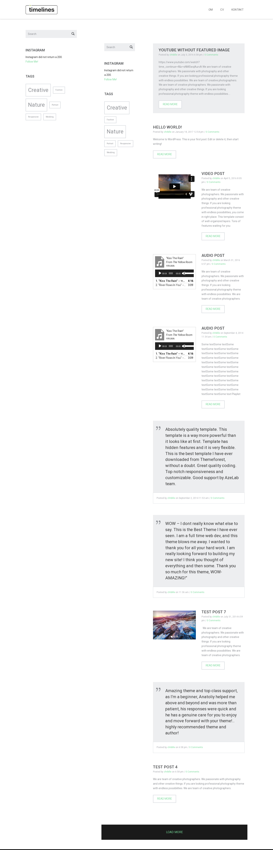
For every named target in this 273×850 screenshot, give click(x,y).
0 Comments (211, 54)
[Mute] (184, 273)
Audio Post (213, 255)
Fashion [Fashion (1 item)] (110, 119)
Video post (213, 173)
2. (171, 285)
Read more (170, 104)
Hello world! (167, 127)
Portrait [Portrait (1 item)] (110, 143)
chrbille (173, 54)
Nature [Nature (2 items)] (115, 131)
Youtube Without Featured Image (194, 50)
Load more (174, 832)
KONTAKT (237, 9)
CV (222, 9)
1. (171, 280)
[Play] (160, 273)
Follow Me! (110, 79)
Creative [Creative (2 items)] (117, 107)
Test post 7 (214, 612)
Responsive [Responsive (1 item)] (125, 143)
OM (211, 9)
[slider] (171, 273)
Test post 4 (165, 767)
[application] (174, 273)
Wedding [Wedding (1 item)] (111, 152)
